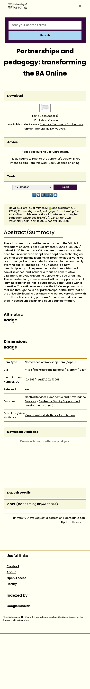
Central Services (35, 397)
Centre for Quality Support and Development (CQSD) (52, 403)
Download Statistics (22, 432)
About (11, 572)
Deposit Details (19, 492)
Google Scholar (18, 606)
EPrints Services (69, 617)
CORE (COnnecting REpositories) (32, 504)
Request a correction (49, 518)
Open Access (16, 578)
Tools (11, 176)
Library (12, 584)
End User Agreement (54, 152)
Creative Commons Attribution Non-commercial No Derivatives (53, 127)
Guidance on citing (67, 163)
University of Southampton (16, 620)
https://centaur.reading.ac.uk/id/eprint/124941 (56, 370)
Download (15, 95)
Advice (12, 142)
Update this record (73, 522)
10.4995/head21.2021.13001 (53, 221)
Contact (13, 566)
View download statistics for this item (50, 415)
